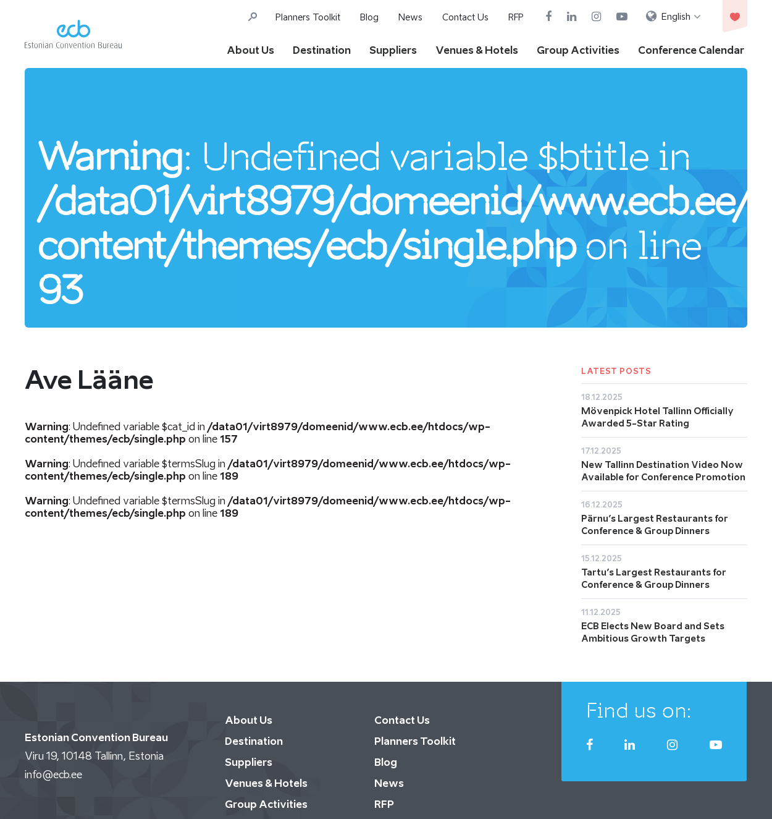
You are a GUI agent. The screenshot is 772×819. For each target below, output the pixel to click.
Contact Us (465, 17)
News (410, 17)
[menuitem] (673, 16)
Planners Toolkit (307, 17)
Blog (369, 17)
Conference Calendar (691, 50)
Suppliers (393, 50)
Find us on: (639, 710)
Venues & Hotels (476, 50)
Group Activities (578, 50)
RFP (516, 17)
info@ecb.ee (53, 774)
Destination (322, 50)
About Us (250, 50)
